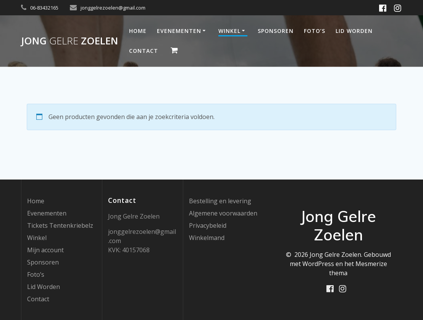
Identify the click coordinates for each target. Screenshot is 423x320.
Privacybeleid (207, 225)
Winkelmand (206, 237)
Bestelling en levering (220, 201)
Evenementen (179, 30)
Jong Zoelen (69, 41)
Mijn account (45, 250)
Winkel (229, 30)
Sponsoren (276, 30)
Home (138, 30)
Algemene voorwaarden (223, 213)
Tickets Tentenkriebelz (60, 225)
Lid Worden (354, 30)
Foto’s (314, 30)
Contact (143, 50)
